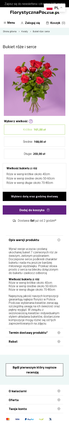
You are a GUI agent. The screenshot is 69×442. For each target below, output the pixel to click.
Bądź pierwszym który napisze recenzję (35, 370)
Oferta (34, 399)
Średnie (34, 141)
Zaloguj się (30, 23)
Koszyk (55, 23)
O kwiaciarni (34, 390)
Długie (34, 153)
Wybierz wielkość (18, 121)
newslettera (29, 4)
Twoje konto (34, 408)
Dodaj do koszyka (34, 210)
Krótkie (34, 129)
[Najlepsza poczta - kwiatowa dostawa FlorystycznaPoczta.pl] (34, 13)
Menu (9, 22)
